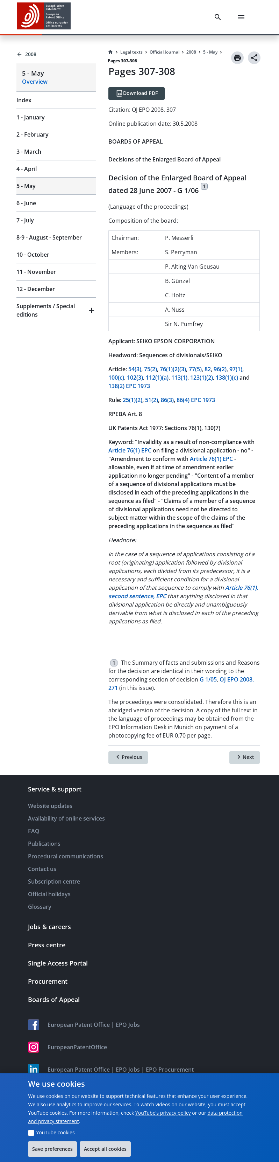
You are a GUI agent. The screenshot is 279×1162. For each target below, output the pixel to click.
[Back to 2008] (56, 54)
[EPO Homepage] (44, 17)
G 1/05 (208, 679)
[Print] (237, 57)
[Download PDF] (136, 93)
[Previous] (128, 757)
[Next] (244, 757)
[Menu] (242, 17)
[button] (56, 310)
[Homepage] (110, 52)
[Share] (254, 57)
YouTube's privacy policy (163, 1112)
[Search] (219, 17)
